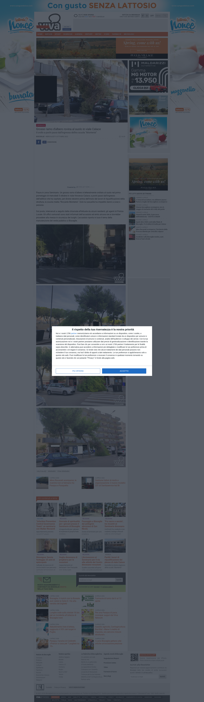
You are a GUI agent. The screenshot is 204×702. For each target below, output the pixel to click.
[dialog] (102, 351)
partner (74, 333)
